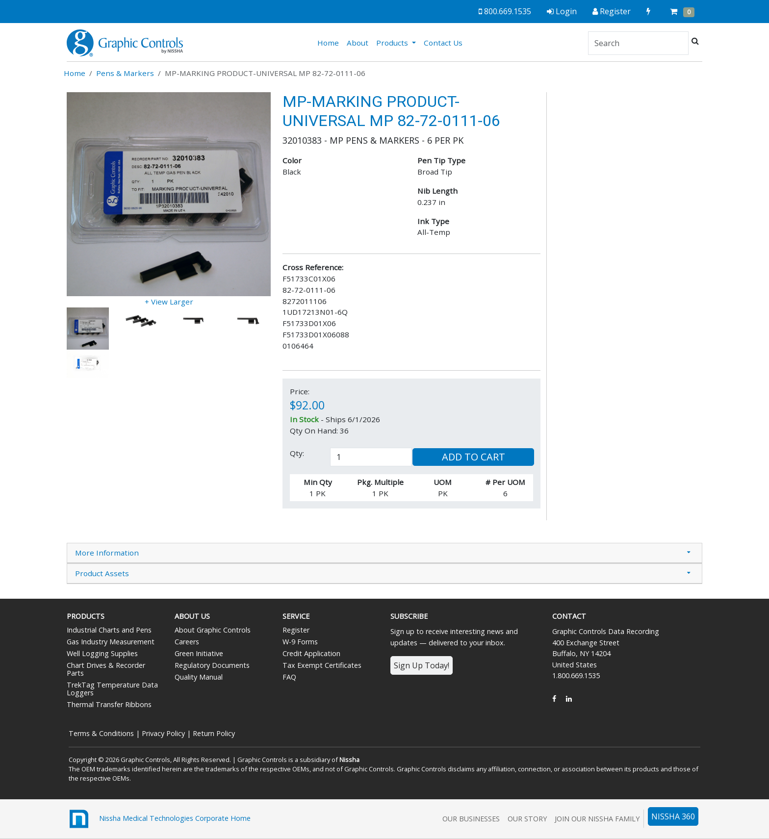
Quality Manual (199, 677)
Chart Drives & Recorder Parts (106, 669)
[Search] (638, 43)
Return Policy (214, 733)
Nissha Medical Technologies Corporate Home (159, 819)
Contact (569, 616)
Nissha (349, 759)
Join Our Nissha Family (597, 818)
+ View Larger (169, 301)
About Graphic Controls (213, 630)
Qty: (297, 453)
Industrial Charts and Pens (109, 630)
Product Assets (102, 573)
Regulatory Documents (212, 665)
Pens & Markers (125, 73)
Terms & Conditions (101, 733)
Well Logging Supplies (102, 653)
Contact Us (443, 43)
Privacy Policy (163, 733)
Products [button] (393, 43)
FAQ (289, 677)
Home (330, 42)
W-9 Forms (300, 641)
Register (295, 630)
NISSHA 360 (673, 816)
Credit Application (311, 653)
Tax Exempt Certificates (321, 665)
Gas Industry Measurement (110, 641)
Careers (187, 641)
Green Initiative (199, 653)
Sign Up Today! (421, 665)
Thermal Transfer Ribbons (109, 704)
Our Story (527, 818)
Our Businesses (471, 818)
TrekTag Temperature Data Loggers (112, 688)
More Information (107, 553)
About (357, 43)
